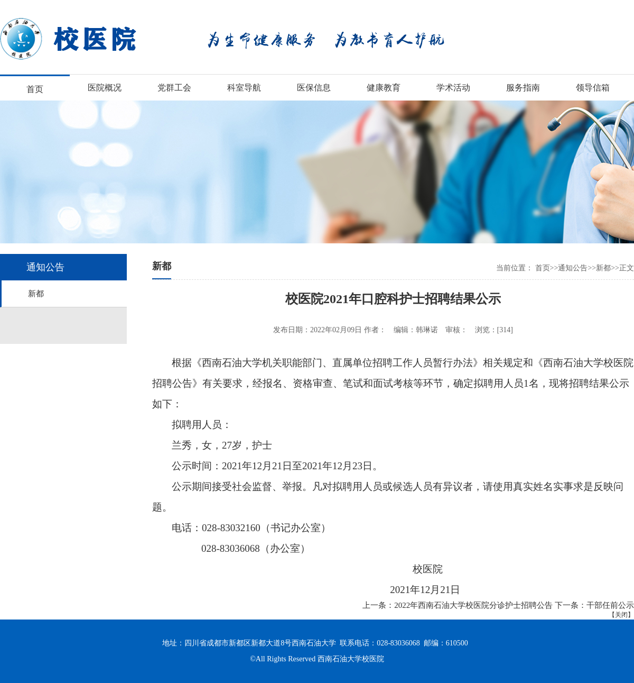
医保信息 (314, 87)
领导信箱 (593, 87)
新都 (36, 293)
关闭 (621, 614)
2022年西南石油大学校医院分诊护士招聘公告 (473, 605)
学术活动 (453, 87)
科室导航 (244, 87)
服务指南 (523, 87)
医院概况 (105, 87)
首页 (34, 89)
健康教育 (383, 87)
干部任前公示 (610, 605)
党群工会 (174, 87)
